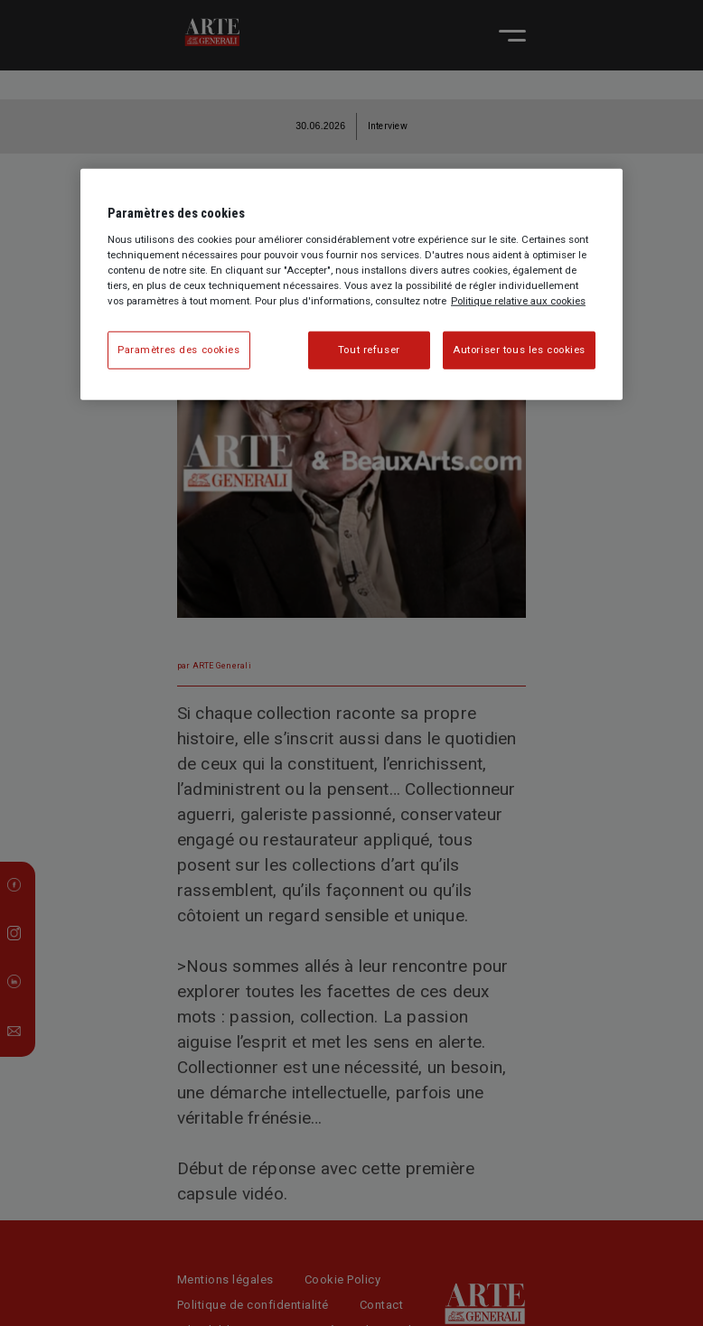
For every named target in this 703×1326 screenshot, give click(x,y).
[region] (351, 284)
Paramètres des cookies (178, 349)
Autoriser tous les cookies (519, 349)
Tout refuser (369, 349)
